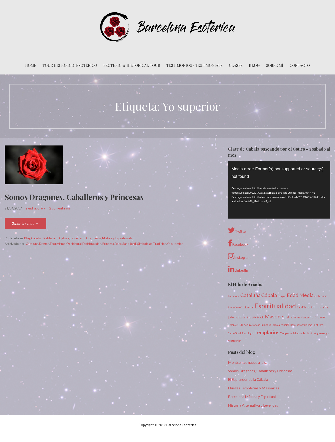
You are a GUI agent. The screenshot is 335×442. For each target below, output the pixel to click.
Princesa (108, 244)
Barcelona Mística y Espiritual (252, 396)
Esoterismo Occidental (85, 238)
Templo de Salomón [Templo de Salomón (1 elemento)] (291, 333)
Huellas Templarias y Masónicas (253, 388)
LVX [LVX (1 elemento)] (254, 317)
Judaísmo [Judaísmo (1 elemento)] (323, 307)
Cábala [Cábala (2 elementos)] (269, 295)
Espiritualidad (91, 244)
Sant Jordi (129, 244)
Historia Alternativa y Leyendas (253, 405)
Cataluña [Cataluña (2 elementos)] (250, 295)
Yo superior (175, 244)
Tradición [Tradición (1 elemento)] (308, 333)
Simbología (145, 244)
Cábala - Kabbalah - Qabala (50, 238)
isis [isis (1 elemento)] (316, 307)
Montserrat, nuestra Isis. (247, 362)
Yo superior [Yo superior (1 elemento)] (234, 340)
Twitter (237, 230)
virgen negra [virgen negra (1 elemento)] (321, 333)
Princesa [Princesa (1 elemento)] (266, 324)
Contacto (300, 65)
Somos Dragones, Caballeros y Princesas (74, 197)
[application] (279, 190)
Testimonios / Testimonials (194, 65)
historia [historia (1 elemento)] (308, 307)
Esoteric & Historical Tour (131, 65)
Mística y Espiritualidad (118, 238)
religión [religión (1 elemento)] (285, 324)
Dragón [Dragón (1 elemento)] (282, 295)
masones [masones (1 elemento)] (295, 317)
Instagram (239, 256)
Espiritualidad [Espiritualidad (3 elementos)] (275, 306)
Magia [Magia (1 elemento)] (260, 317)
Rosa (118, 244)
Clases (236, 65)
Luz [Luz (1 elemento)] (249, 317)
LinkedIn (238, 269)
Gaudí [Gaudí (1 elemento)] (300, 307)
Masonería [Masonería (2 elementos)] (277, 316)
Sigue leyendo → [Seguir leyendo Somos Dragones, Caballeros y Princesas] (25, 223)
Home (30, 65)
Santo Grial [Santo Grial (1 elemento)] (234, 333)
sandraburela (35, 208)
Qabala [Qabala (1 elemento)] (276, 324)
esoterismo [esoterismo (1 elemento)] (320, 295)
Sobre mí (274, 65)
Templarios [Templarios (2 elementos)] (266, 332)
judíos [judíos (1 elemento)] (231, 317)
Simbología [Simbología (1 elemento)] (247, 333)
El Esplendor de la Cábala (248, 379)
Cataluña (32, 244)
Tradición (159, 244)
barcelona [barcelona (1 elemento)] (234, 295)
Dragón (44, 244)
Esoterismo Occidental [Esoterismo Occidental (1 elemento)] (241, 307)
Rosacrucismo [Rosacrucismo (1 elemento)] (304, 324)
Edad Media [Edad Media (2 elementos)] (300, 295)
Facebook (238, 243)
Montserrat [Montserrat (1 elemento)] (307, 317)
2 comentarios (60, 208)
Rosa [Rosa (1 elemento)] (293, 324)
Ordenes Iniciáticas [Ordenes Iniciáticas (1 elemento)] (249, 324)
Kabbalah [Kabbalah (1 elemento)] (240, 317)
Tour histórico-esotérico (70, 65)
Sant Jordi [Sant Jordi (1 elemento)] (318, 324)
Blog (254, 65)
